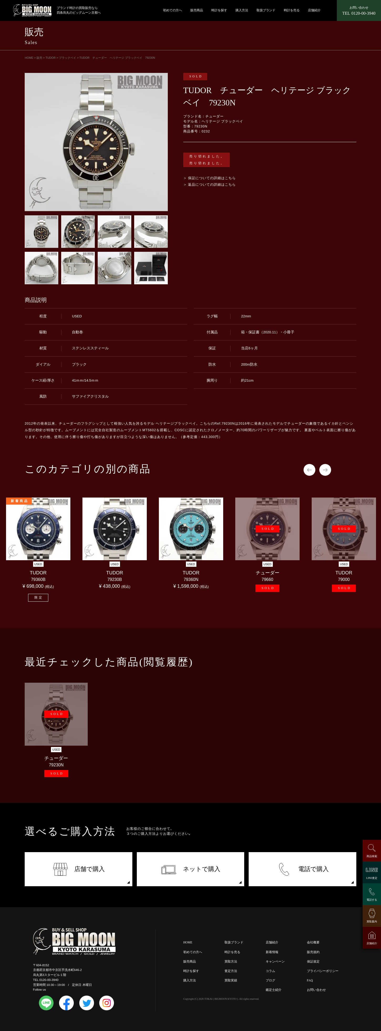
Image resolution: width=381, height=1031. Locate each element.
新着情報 (272, 952)
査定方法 (231, 971)
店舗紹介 (314, 10)
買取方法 (231, 961)
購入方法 (242, 10)
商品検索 (372, 856)
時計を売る (292, 10)
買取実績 (231, 980)
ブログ (270, 980)
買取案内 (372, 921)
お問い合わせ (316, 990)
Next (325, 470)
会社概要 (313, 942)
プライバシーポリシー (322, 971)
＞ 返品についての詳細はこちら (209, 184)
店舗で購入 (78, 869)
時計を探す (219, 10)
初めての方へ (172, 10)
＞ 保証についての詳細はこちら (209, 178)
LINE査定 (371, 878)
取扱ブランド (266, 10)
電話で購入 (302, 869)
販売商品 (196, 10)
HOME (187, 942)
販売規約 (313, 952)
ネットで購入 (190, 869)
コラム (270, 971)
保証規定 (313, 961)
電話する (372, 899)
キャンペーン (275, 961)
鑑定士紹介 (273, 990)
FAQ (310, 980)
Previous (309, 470)
